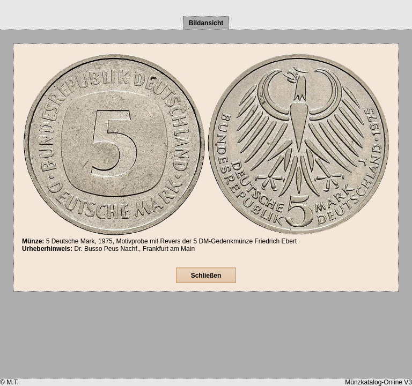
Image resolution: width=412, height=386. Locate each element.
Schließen (206, 275)
